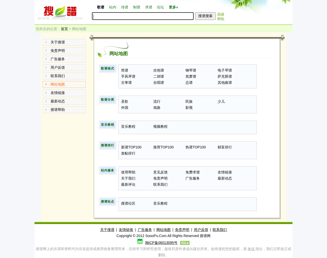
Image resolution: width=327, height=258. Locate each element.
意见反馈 (160, 172)
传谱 (124, 7)
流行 (156, 101)
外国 (124, 107)
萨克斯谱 (225, 76)
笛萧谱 (190, 76)
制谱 (136, 7)
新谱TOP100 (131, 147)
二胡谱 (158, 76)
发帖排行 (128, 153)
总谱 (189, 82)
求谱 (148, 7)
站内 (112, 7)
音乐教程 (128, 126)
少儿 (221, 101)
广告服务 (58, 59)
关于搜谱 (58, 42)
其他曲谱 (225, 82)
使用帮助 (128, 172)
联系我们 (58, 76)
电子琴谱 (225, 70)
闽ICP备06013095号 (161, 243)
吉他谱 (158, 70)
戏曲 (156, 107)
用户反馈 (58, 67)
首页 (64, 29)
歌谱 (100, 7)
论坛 (160, 7)
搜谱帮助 (58, 110)
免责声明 (58, 51)
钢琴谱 (190, 70)
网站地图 (58, 84)
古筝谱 (126, 82)
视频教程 (160, 126)
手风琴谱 (128, 76)
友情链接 (58, 93)
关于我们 (128, 178)
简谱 (124, 70)
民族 (189, 101)
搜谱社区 (128, 203)
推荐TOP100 (163, 147)
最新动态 (58, 101)
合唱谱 (158, 82)
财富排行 (225, 147)
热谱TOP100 (195, 147)
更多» (173, 7)
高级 (220, 14)
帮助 (220, 19)
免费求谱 (192, 172)
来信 (251, 249)
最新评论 (128, 184)
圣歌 (124, 101)
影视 (189, 107)
